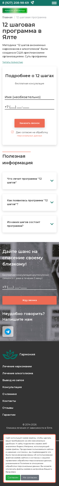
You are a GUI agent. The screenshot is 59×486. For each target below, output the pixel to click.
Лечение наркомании (17, 366)
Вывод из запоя (13, 380)
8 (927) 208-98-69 (15, 3)
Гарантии (8, 414)
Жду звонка (29, 300)
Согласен (13, 477)
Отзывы (7, 407)
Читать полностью (12, 62)
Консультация (12, 387)
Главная (7, 17)
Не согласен (30, 477)
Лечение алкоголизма (17, 373)
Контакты (9, 400)
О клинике (9, 394)
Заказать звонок (30, 123)
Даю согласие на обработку (29, 134)
